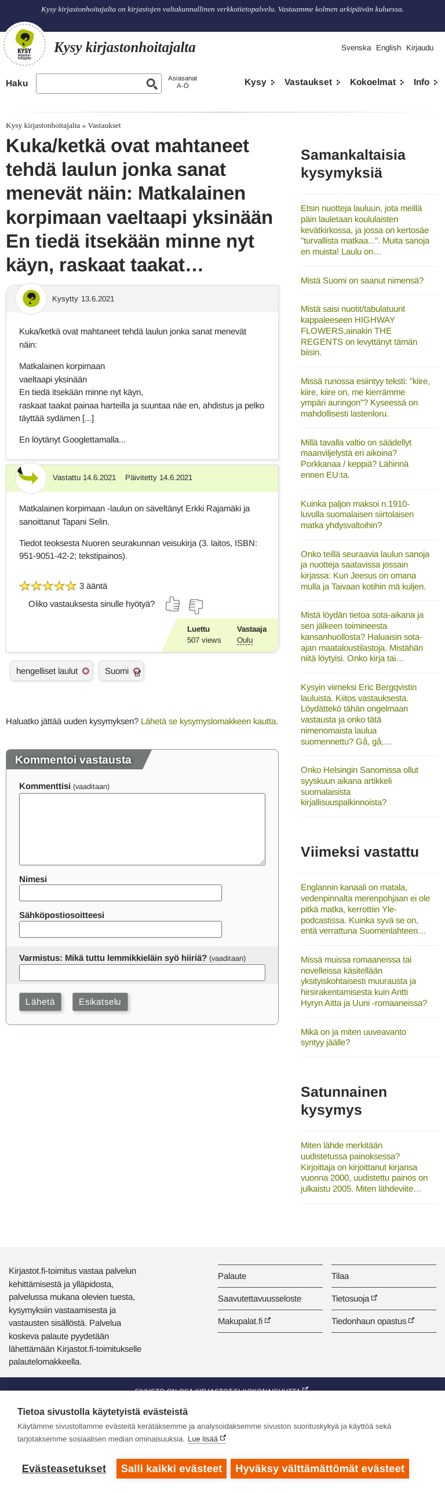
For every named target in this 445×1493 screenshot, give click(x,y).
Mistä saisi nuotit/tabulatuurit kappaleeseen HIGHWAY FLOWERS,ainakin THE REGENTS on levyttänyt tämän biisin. (359, 330)
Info (421, 82)
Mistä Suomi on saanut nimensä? (362, 280)
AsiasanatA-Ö (182, 82)
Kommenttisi (45, 786)
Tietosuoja (350, 1298)
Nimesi (33, 879)
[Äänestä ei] (195, 606)
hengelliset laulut (47, 671)
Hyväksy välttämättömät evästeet (321, 1468)
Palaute (232, 1276)
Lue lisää (203, 1440)
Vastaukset (308, 82)
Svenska (356, 47)
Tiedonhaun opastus (368, 1321)
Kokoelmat (373, 82)
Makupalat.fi (240, 1321)
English (388, 47)
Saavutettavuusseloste (259, 1298)
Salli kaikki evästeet (171, 1468)
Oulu (245, 640)
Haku (17, 83)
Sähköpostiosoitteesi (61, 915)
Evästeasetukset (64, 1468)
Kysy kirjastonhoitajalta (43, 125)
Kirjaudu (419, 47)
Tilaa (340, 1276)
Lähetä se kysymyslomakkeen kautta (208, 721)
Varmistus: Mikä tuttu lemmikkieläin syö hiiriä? (113, 958)
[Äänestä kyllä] (173, 603)
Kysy (256, 82)
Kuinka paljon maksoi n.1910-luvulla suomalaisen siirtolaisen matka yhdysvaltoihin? (357, 514)
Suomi (117, 671)
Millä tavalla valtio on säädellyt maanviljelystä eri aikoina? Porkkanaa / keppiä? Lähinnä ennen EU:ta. (356, 458)
